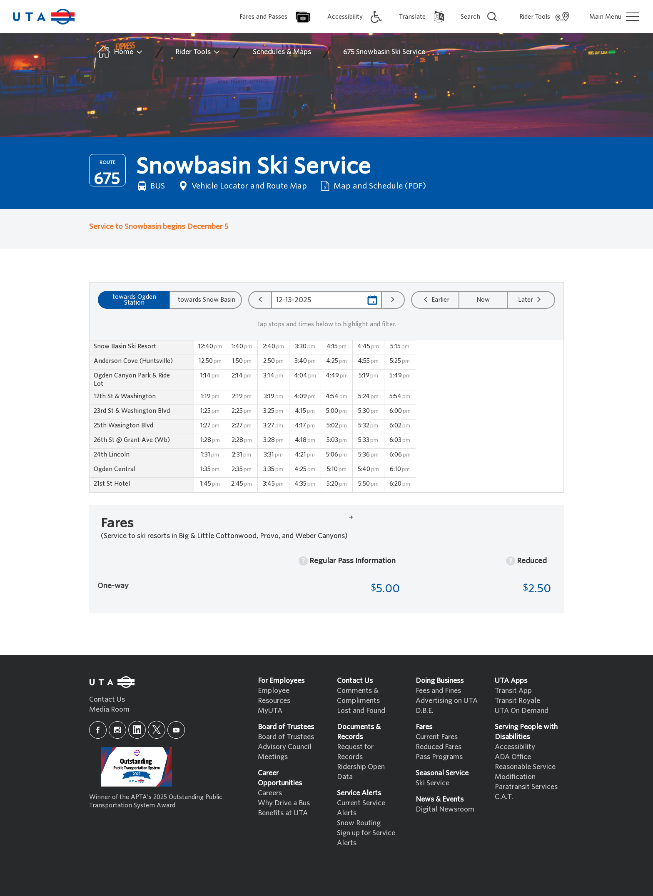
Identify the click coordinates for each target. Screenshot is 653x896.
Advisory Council (285, 747)
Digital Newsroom (445, 809)
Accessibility (515, 747)
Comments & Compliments (358, 696)
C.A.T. (504, 797)
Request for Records (355, 752)
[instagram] (117, 730)
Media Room (109, 709)
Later (530, 299)
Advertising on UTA (447, 701)
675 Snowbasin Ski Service (384, 52)
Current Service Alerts (361, 808)
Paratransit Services (526, 787)
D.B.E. (425, 711)
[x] (156, 730)
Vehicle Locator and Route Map (242, 186)
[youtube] (176, 730)
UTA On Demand (521, 711)
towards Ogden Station (134, 299)
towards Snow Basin (206, 299)
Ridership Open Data (361, 772)
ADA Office (513, 757)
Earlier (435, 299)
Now (483, 299)
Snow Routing (359, 823)
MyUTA (270, 711)
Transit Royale (517, 701)
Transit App (513, 691)
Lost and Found (361, 711)
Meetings (273, 757)
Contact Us (107, 699)
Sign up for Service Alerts (366, 838)
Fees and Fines (438, 691)
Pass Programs (439, 757)
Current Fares (437, 737)
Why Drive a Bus (284, 803)
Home (119, 52)
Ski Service (432, 783)
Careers (270, 793)
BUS (150, 186)
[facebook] (98, 730)
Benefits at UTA (283, 813)
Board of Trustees (286, 737)
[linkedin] (137, 730)
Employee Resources (274, 696)
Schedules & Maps (282, 52)
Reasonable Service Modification (525, 772)
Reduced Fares (438, 747)
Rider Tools (198, 52)
